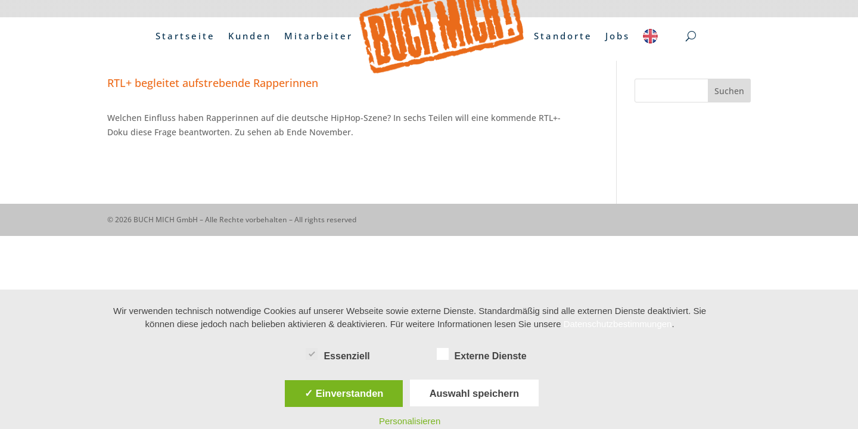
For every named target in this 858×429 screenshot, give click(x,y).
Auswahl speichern (474, 393)
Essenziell (337, 354)
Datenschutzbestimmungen (618, 324)
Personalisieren (409, 421)
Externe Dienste (482, 354)
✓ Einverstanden (343, 393)
